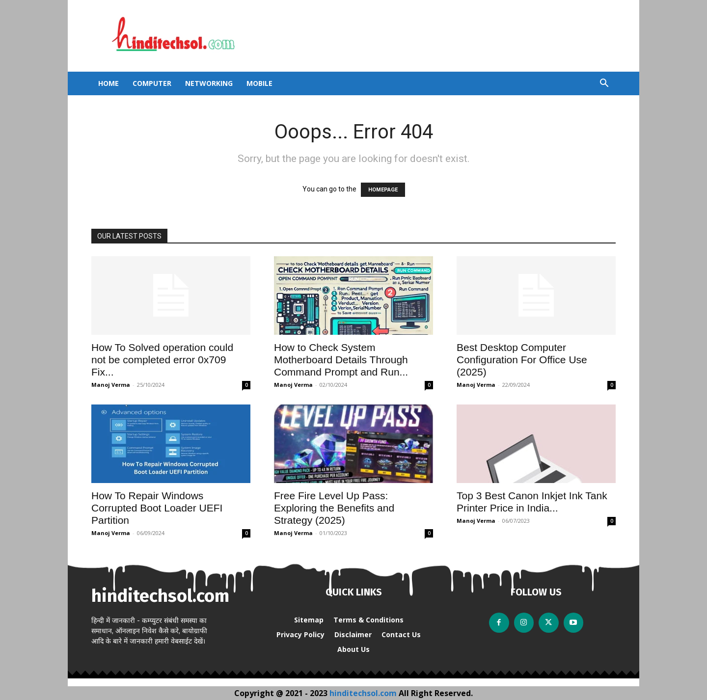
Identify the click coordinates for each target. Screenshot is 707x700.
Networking (209, 83)
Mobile (259, 83)
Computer (152, 83)
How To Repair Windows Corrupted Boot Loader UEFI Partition (156, 508)
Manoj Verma (110, 384)
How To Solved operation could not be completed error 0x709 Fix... (162, 359)
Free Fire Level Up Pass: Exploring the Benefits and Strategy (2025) (334, 508)
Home (108, 83)
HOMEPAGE (383, 190)
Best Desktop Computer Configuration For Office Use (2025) (522, 359)
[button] (604, 84)
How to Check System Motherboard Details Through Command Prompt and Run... (341, 359)
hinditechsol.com (364, 693)
